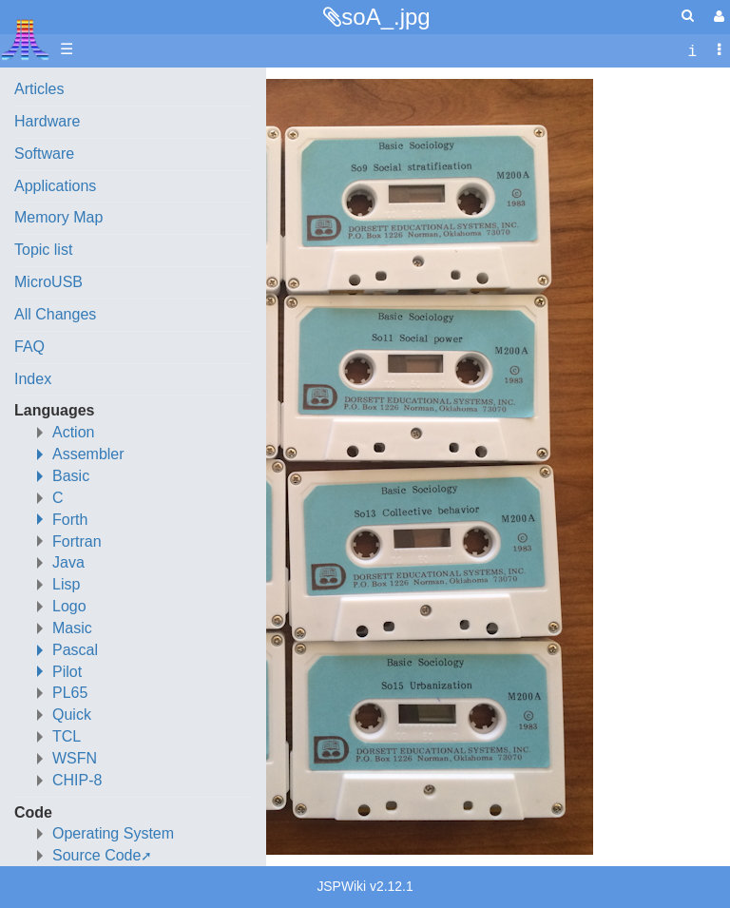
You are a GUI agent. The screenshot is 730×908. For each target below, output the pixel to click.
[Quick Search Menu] (687, 15)
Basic (70, 476)
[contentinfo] (692, 50)
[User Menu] (716, 16)
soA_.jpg (385, 16)
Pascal (75, 650)
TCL (66, 736)
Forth (69, 520)
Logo (69, 606)
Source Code (96, 855)
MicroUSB (48, 282)
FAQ (29, 346)
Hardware (47, 121)
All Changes (55, 314)
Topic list (43, 249)
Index (32, 379)
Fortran (77, 541)
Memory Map (58, 217)
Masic (72, 628)
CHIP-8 (77, 780)
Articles (39, 89)
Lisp (66, 584)
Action (73, 432)
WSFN (74, 758)
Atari (25, 39)
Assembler (88, 454)
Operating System (113, 833)
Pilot (67, 672)
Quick (71, 714)
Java (68, 562)
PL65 (69, 693)
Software (44, 153)
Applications (55, 186)
